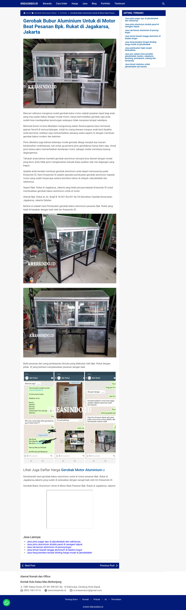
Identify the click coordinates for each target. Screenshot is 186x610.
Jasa (85, 3)
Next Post (30, 565)
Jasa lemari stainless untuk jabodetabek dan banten (137, 65)
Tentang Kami (71, 599)
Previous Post (107, 565)
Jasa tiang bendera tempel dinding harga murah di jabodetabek (59, 552)
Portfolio (106, 3)
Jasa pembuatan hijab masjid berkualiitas (138, 49)
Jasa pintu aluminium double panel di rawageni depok (54, 544)
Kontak (85, 599)
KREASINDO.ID (29, 3)
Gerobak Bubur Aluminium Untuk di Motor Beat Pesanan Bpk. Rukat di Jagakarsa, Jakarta (63, 26)
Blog (95, 3)
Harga (75, 3)
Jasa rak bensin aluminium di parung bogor (49, 547)
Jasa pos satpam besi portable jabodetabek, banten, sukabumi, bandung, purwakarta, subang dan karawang (140, 57)
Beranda (47, 3)
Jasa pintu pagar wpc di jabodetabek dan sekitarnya (53, 541)
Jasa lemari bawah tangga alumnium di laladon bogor (54, 550)
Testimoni (121, 3)
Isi (106, 599)
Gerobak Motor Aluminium (81, 470)
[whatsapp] (6, 603)
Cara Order (62, 3)
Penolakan (116, 599)
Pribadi (96, 599)
